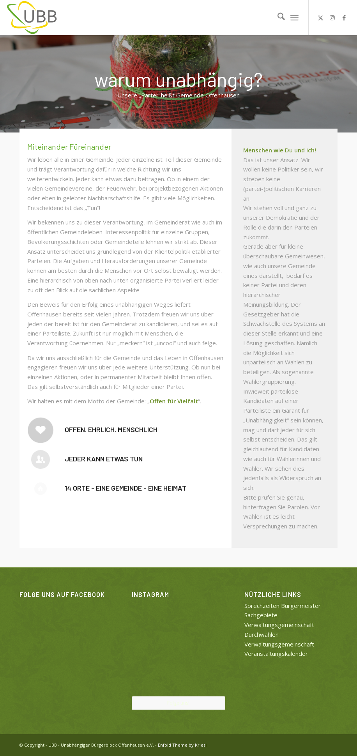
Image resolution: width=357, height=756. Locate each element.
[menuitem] (277, 17)
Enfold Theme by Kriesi (182, 745)
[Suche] (277, 17)
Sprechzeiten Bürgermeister (282, 605)
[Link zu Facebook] (344, 17)
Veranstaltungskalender (276, 653)
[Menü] (294, 17)
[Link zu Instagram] (332, 17)
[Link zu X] (321, 17)
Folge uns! (178, 702)
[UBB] (32, 17)
